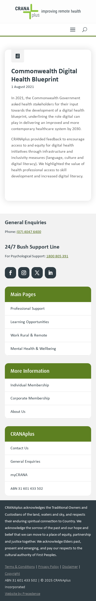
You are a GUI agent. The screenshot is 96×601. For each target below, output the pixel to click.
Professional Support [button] (27, 308)
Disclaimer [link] (70, 566)
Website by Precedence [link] (22, 593)
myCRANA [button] (18, 474)
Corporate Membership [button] (30, 398)
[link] (48, 11)
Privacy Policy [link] (48, 566)
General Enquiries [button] (25, 461)
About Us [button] (17, 411)
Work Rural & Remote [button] (28, 335)
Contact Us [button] (19, 448)
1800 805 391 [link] (57, 256)
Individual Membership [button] (29, 385)
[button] (73, 28)
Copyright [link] (12, 573)
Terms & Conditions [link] (20, 566)
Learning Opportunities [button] (29, 321)
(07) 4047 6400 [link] (29, 231)
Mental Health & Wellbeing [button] (33, 348)
